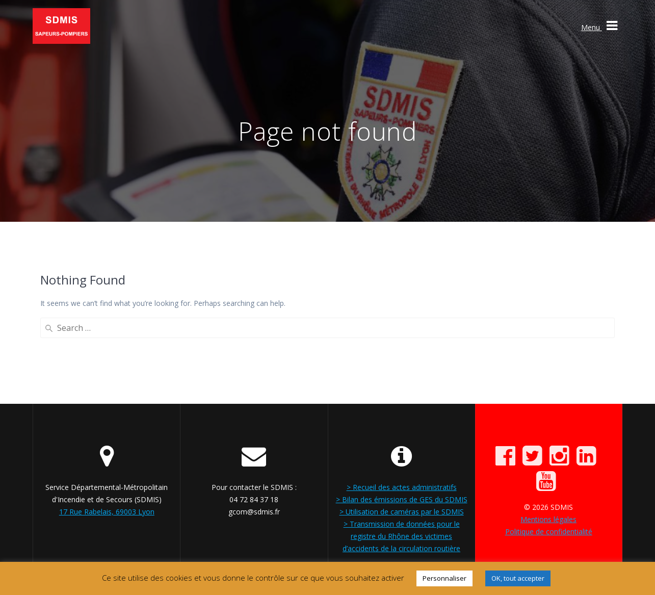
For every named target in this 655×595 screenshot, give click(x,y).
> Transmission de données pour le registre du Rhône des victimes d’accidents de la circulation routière (401, 536)
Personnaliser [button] (444, 578)
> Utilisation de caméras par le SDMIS (401, 511)
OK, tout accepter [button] (517, 578)
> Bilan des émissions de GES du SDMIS (401, 499)
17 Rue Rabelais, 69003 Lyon (106, 511)
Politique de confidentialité (548, 531)
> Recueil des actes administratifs (402, 487)
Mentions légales (548, 519)
